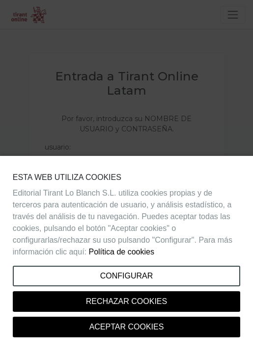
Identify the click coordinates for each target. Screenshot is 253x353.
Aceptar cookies (126, 327)
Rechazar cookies (126, 301)
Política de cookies (121, 252)
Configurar (126, 276)
